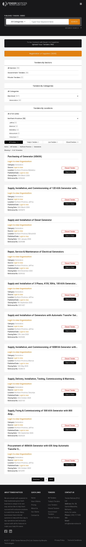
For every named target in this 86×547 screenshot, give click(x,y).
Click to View (69, 172)
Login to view (18, 167)
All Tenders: (13, 142)
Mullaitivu (14, 130)
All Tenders (13, 147)
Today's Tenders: (33, 142)
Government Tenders (18, 73)
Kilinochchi (14, 133)
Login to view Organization (20, 161)
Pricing (33, 505)
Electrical (13, 96)
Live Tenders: (53, 142)
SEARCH (74, 21)
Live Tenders (52, 505)
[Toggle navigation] (80, 4)
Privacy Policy (59, 540)
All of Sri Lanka (13, 114)
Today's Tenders (54, 501)
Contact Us (35, 515)
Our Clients (35, 512)
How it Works (36, 501)
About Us (34, 508)
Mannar (13, 126)
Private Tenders (15, 77)
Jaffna (13, 123)
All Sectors (13, 68)
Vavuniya (13, 137)
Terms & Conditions (75, 540)
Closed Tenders (53, 508)
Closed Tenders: (72, 142)
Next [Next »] (51, 479)
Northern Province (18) (17, 118)
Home (6, 147)
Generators (15, 100)
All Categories (17, 21)
